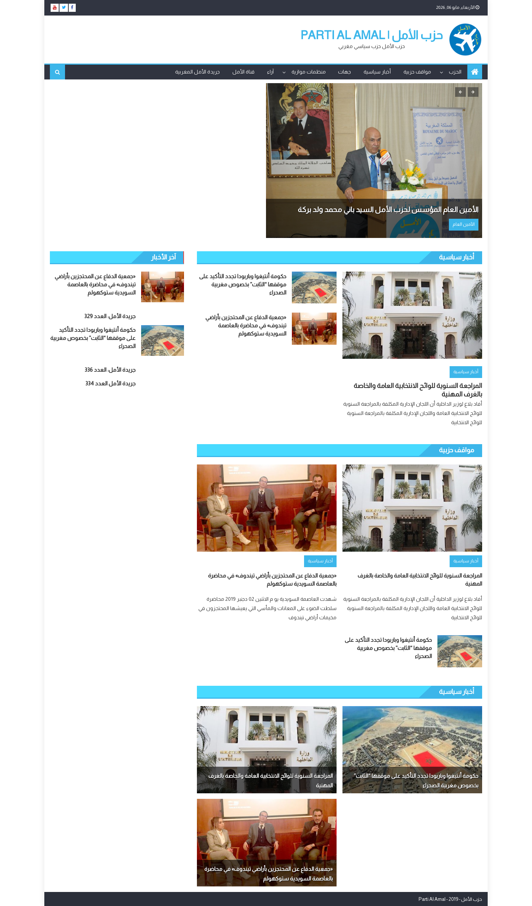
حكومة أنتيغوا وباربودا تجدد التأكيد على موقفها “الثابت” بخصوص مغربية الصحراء (242, 284)
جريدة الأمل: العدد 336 (110, 369)
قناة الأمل (243, 72)
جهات (344, 72)
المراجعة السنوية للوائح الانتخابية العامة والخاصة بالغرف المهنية (418, 390)
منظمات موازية (308, 72)
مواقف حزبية (417, 72)
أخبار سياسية (377, 72)
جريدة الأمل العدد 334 (110, 383)
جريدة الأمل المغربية (197, 72)
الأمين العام (464, 224)
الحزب (455, 72)
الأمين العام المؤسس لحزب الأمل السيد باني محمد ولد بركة (388, 209)
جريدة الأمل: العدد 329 (110, 316)
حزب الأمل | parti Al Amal (371, 35)
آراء (270, 72)
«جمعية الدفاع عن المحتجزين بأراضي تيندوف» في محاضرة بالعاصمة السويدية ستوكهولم (245, 325)
